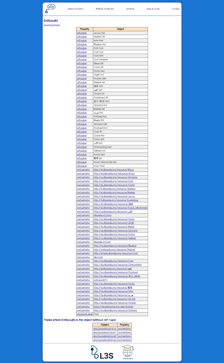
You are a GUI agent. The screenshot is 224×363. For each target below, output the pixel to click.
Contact (176, 9)
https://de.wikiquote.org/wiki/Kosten (113, 306)
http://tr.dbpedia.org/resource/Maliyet (114, 249)
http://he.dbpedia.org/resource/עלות (113, 291)
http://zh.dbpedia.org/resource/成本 (113, 204)
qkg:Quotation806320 (105, 340)
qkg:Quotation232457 (104, 332)
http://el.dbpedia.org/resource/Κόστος (114, 192)
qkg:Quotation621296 (104, 336)
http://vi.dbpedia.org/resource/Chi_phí (114, 299)
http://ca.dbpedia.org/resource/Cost (113, 261)
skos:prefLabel (84, 314)
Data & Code (153, 9)
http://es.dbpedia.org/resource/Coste (114, 185)
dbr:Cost (98, 257)
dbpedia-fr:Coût (102, 242)
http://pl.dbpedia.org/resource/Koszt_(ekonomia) (120, 207)
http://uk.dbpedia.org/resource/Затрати (116, 230)
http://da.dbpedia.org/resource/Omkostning (118, 264)
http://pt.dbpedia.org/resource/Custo (114, 219)
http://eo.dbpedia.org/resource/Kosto (114, 234)
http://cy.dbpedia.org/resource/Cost (113, 181)
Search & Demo (76, 9)
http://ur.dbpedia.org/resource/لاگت (113, 211)
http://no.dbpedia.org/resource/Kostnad (116, 272)
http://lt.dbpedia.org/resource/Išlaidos (114, 188)
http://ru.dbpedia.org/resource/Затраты (115, 177)
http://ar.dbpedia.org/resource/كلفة (113, 268)
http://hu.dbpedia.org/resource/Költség (115, 310)
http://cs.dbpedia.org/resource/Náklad (115, 238)
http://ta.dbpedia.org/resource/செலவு (114, 196)
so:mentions (124, 328)
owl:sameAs (83, 169)
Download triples (52, 25)
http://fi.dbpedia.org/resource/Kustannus (116, 200)
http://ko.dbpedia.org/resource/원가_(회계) (117, 276)
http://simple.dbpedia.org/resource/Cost (116, 253)
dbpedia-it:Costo (103, 215)
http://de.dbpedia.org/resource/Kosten (115, 302)
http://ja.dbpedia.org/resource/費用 (113, 287)
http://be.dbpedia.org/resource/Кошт (114, 173)
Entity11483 (51, 20)
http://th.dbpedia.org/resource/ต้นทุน (114, 226)
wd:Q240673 (100, 280)
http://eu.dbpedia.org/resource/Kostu (114, 283)
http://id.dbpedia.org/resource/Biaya (114, 169)
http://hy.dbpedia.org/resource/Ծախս (115, 245)
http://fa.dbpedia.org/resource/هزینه (113, 295)
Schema (130, 9)
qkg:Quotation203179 (104, 328)
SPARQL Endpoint (105, 9)
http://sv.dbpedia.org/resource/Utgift (114, 223)
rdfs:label (82, 33)
